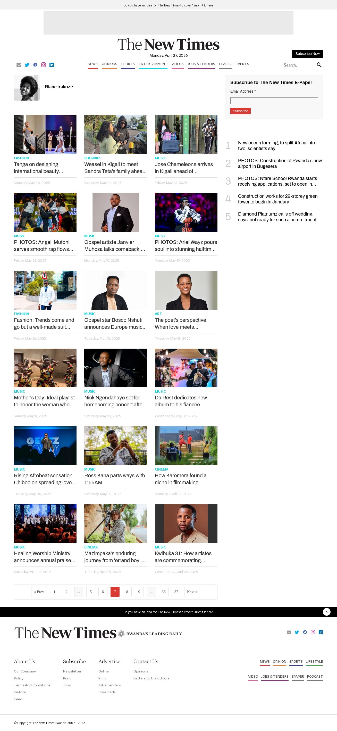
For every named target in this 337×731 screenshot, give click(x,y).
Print (67, 678)
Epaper (225, 64)
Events (242, 64)
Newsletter (72, 671)
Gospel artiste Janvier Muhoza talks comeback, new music (112, 246)
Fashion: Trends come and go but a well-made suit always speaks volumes (44, 324)
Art (158, 314)
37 (176, 592)
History (20, 692)
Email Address (243, 91)
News (93, 64)
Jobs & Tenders (201, 64)
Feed (18, 699)
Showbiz (92, 158)
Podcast (315, 676)
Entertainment (153, 64)
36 (164, 592)
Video (253, 676)
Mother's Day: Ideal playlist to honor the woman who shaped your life (44, 401)
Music (160, 158)
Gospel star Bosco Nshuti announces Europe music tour (113, 324)
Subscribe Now (308, 54)
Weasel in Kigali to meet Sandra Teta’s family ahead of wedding (114, 168)
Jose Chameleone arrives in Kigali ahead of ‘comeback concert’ (184, 168)
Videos (178, 64)
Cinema (161, 469)
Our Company (25, 671)
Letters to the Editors (151, 678)
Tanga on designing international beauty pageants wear (36, 168)
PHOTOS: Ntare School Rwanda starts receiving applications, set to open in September (271, 184)
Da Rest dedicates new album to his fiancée (181, 401)
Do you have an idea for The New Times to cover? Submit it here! (169, 5)
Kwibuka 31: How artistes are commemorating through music (183, 557)
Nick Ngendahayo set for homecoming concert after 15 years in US (114, 401)
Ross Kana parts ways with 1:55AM (114, 479)
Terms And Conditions (32, 685)
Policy (18, 678)
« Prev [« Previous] (39, 592)
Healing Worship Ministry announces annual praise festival (42, 557)
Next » (192, 592)
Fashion (21, 158)
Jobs (67, 685)
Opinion (279, 661)
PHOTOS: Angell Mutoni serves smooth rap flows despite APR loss (42, 246)
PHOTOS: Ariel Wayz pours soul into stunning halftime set (186, 246)
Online (103, 671)
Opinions (109, 64)
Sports (128, 64)
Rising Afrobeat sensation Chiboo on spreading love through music (43, 479)
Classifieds (107, 692)
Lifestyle (314, 661)
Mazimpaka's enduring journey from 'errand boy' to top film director (115, 557)
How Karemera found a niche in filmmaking (181, 479)
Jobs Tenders (109, 685)
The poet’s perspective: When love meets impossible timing (181, 324)
